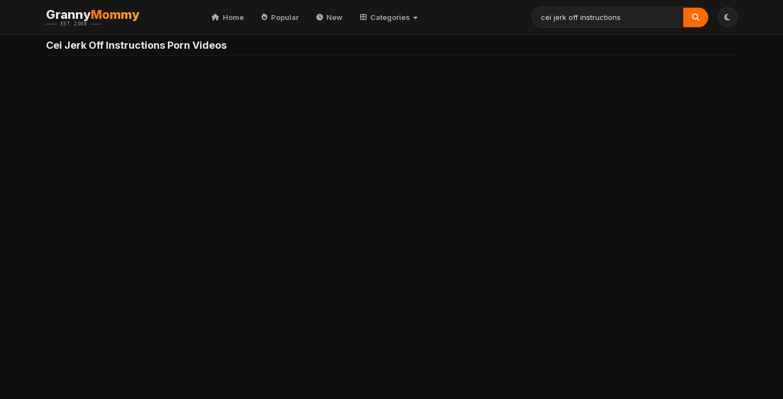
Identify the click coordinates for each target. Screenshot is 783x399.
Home (228, 17)
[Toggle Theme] (728, 17)
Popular (280, 17)
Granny (109, 17)
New (329, 17)
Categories (389, 17)
